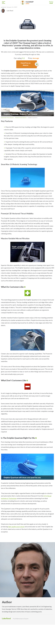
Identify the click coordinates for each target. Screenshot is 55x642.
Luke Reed (6, 618)
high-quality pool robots (16, 526)
